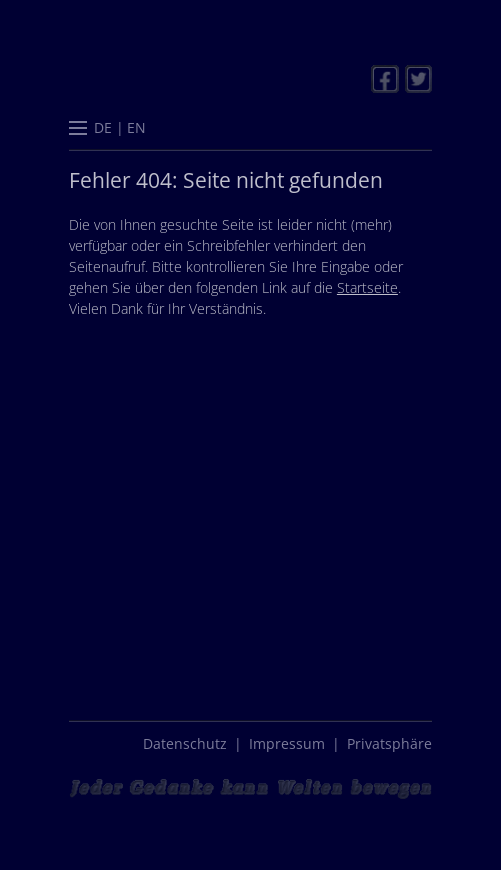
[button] (78, 130)
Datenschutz (185, 743)
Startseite (367, 287)
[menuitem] (103, 127)
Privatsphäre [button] (389, 743)
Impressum (287, 743)
